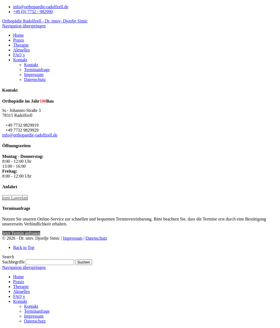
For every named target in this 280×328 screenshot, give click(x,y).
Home (18, 276)
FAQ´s (19, 296)
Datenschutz (96, 238)
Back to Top (23, 247)
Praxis (18, 281)
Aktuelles (21, 291)
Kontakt (20, 301)
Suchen (83, 262)
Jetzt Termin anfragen (21, 233)
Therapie (21, 286)
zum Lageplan (14, 197)
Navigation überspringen (24, 26)
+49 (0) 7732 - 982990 (33, 11)
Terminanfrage (37, 311)
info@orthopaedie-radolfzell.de (40, 6)
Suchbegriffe (13, 262)
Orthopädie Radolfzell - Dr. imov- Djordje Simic (45, 21)
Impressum (72, 238)
